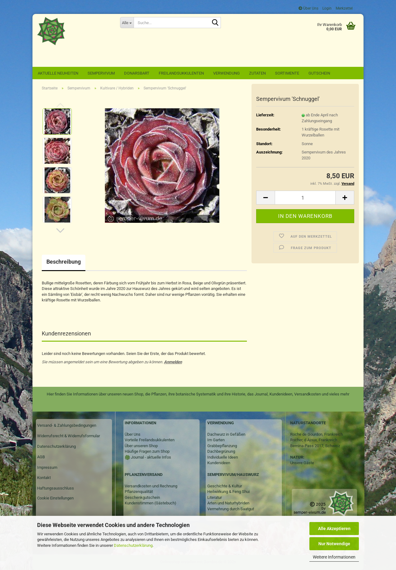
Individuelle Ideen (222, 457)
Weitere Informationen (334, 557)
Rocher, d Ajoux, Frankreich (313, 440)
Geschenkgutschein (142, 497)
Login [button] (326, 8)
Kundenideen (218, 462)
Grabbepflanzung (222, 445)
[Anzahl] (305, 198)
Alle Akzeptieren (334, 528)
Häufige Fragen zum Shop (147, 451)
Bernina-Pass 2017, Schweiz (315, 445)
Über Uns (308, 8)
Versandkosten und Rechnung (151, 486)
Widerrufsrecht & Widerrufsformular (68, 436)
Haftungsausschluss (55, 488)
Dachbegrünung (221, 451)
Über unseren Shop (141, 445)
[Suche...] (127, 22)
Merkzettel (344, 8)
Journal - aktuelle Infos (150, 457)
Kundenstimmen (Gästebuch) (150, 503)
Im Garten (216, 440)
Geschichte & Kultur (224, 486)
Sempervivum (101, 73)
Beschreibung (63, 261)
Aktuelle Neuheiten (58, 73)
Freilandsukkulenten (181, 73)
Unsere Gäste (302, 462)
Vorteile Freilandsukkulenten (149, 440)
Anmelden (173, 362)
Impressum (47, 467)
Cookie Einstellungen (55, 498)
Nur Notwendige (334, 543)
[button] (60, 230)
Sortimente (287, 73)
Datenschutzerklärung (133, 545)
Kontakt (44, 477)
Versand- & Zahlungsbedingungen (66, 425)
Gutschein (319, 73)
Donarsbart (136, 73)
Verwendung (226, 73)
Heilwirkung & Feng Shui (228, 491)
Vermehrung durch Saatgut (230, 509)
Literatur (214, 497)
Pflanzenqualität (139, 491)
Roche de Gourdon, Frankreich (316, 434)
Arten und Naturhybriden (228, 503)
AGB (41, 457)
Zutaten (257, 73)
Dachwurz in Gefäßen (226, 434)
